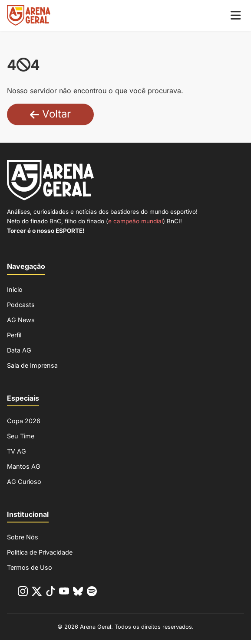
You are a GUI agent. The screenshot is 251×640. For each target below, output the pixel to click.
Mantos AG (23, 466)
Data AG (19, 350)
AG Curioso (24, 481)
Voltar (50, 114)
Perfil (14, 335)
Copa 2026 (23, 420)
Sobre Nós (22, 537)
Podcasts (21, 304)
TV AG (16, 451)
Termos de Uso (29, 567)
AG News (21, 319)
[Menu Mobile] (235, 15)
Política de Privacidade (40, 552)
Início (15, 289)
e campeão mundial (135, 221)
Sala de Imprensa (32, 365)
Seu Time (20, 436)
